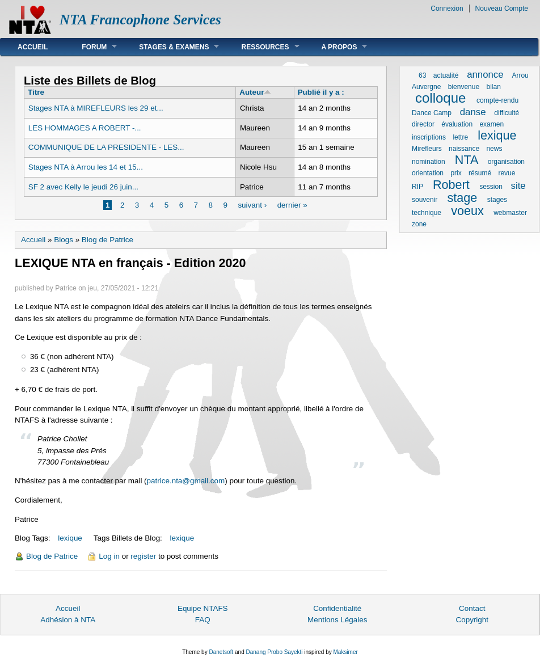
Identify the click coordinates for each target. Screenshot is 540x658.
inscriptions (429, 137)
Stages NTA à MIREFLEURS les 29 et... (95, 108)
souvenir (424, 200)
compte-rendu (497, 100)
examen (491, 124)
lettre (460, 137)
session (491, 187)
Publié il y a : (321, 92)
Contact (472, 608)
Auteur (255, 92)
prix (455, 173)
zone (419, 224)
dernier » (292, 205)
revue (506, 173)
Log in (109, 556)
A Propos (336, 47)
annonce (485, 74)
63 (422, 75)
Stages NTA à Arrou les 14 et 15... (85, 167)
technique (426, 213)
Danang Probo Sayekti (274, 652)
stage (463, 198)
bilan (493, 87)
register (143, 556)
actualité (446, 75)
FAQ (202, 619)
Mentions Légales (337, 619)
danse (473, 112)
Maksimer (345, 652)
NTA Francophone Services (140, 19)
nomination (428, 162)
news (494, 149)
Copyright (471, 619)
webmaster (510, 213)
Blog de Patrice (107, 239)
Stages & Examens (170, 47)
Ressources (261, 47)
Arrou (520, 75)
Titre (36, 92)
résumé (480, 173)
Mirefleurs (427, 149)
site (518, 185)
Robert (451, 185)
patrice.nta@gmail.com (186, 480)
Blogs (63, 239)
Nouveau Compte (501, 8)
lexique (70, 538)
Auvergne (426, 87)
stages (497, 200)
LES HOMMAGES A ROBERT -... (84, 128)
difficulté (506, 113)
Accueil (33, 47)
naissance (464, 149)
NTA (466, 160)
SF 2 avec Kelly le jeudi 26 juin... (83, 187)
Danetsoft (221, 652)
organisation (506, 162)
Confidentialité (337, 608)
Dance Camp (432, 113)
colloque (440, 98)
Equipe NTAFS (203, 608)
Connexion (447, 8)
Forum (91, 47)
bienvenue (463, 87)
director (423, 124)
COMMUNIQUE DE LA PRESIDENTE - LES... (106, 147)
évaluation (456, 124)
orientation (428, 173)
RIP (417, 187)
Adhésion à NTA (67, 619)
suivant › (252, 205)
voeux (467, 211)
